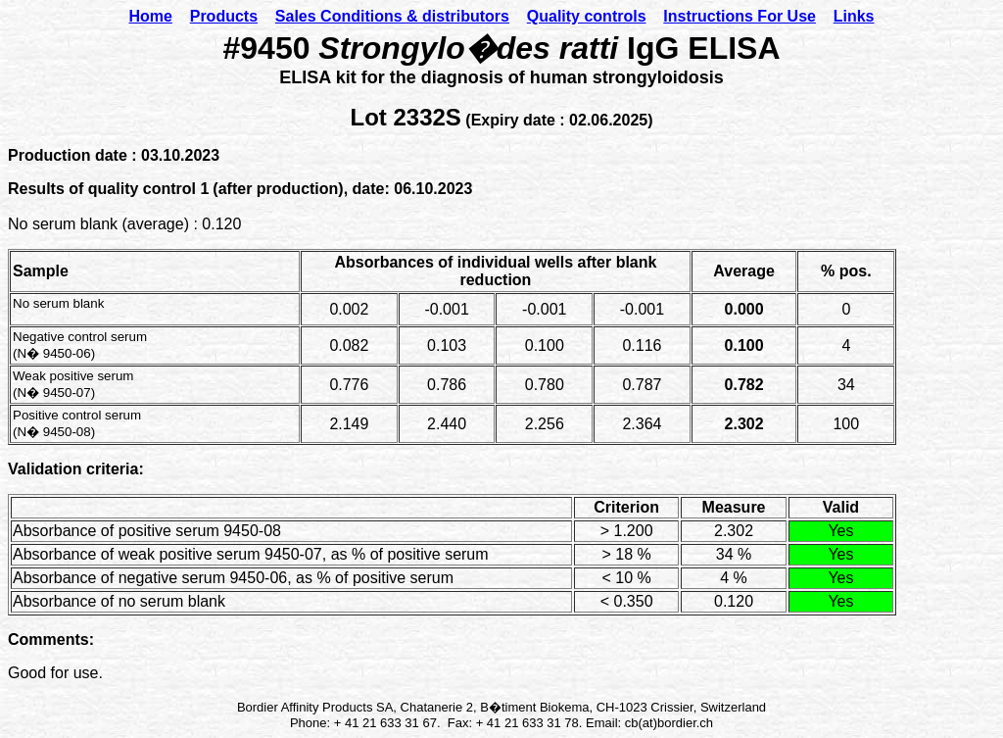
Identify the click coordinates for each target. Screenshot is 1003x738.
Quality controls (586, 16)
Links (854, 16)
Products (224, 16)
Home (149, 16)
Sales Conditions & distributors (392, 16)
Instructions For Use (739, 16)
